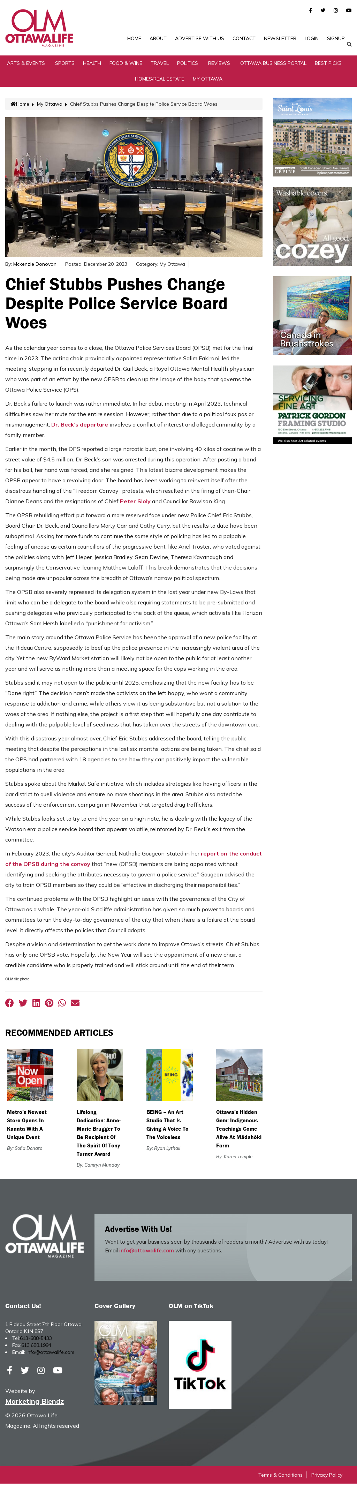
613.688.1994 (36, 1346)
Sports (65, 64)
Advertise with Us (199, 38)
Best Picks (328, 64)
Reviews (219, 64)
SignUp (336, 38)
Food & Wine (125, 64)
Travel (160, 64)
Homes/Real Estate (159, 80)
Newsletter (280, 38)
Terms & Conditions (280, 1476)
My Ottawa (207, 80)
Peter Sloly (135, 502)
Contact (244, 38)
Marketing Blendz (34, 1402)
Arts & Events (26, 64)
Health (92, 64)
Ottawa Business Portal (273, 64)
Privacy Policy (326, 1476)
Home (134, 38)
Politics (187, 64)
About (158, 38)
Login (312, 38)
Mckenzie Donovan (34, 265)
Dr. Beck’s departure (79, 425)
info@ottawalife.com (146, 1252)
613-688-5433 (36, 1339)
